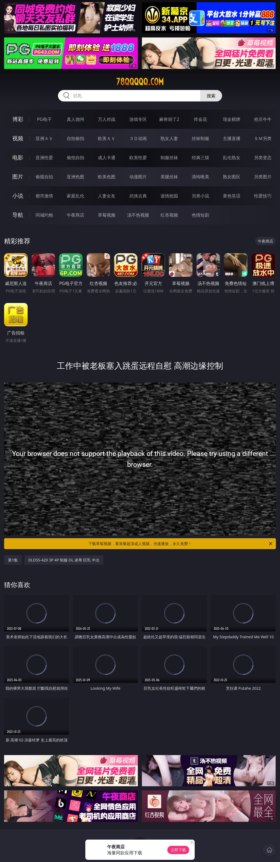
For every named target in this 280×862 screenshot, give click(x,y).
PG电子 (44, 119)
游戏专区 (138, 119)
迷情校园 (169, 196)
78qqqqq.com (140, 81)
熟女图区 (231, 177)
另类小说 (200, 196)
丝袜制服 (200, 138)
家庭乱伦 (75, 196)
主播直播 (231, 138)
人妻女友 (106, 196)
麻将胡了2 (169, 119)
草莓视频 (106, 215)
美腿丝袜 (169, 177)
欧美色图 (106, 177)
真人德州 (75, 119)
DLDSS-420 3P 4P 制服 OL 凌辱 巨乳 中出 (63, 560)
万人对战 (106, 119)
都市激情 (44, 196)
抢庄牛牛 (263, 119)
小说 (17, 195)
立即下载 (178, 849)
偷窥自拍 (44, 177)
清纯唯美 (200, 177)
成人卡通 (106, 158)
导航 (17, 215)
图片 (17, 176)
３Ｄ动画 (138, 138)
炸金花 (200, 119)
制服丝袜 (169, 158)
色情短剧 (200, 215)
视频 (17, 138)
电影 (17, 157)
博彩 (17, 119)
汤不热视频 (138, 215)
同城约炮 (44, 215)
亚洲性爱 (44, 158)
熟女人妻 (169, 138)
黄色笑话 (231, 196)
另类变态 (263, 158)
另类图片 (263, 177)
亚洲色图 (75, 177)
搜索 (211, 96)
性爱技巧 (263, 196)
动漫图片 (138, 177)
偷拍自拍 (75, 158)
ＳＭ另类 (263, 138)
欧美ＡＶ (106, 138)
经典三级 (200, 158)
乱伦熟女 (231, 158)
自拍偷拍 (75, 138)
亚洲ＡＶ (44, 138)
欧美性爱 (138, 158)
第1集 (13, 560)
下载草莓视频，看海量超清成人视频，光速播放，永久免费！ (180, 543)
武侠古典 (138, 196)
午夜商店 (75, 215)
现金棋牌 (231, 119)
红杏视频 (169, 215)
